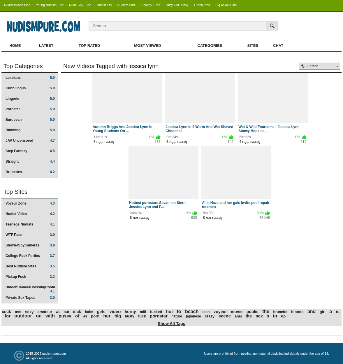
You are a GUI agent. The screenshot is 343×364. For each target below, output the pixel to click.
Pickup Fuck (30, 277)
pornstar (159, 315)
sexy (29, 312)
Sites (252, 45)
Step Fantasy (30, 151)
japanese (193, 316)
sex (259, 315)
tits (249, 316)
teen (206, 312)
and (311, 311)
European (30, 120)
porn (95, 316)
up (283, 316)
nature (176, 316)
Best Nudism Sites (30, 266)
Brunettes (30, 172)
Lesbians (30, 78)
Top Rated (89, 45)
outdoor (23, 315)
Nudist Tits (104, 5)
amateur (45, 312)
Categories (209, 45)
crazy (209, 316)
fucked (156, 312)
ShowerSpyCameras (30, 245)
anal (238, 316)
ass (18, 312)
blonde (297, 312)
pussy (65, 315)
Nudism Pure (126, 5)
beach (191, 311)
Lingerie (30, 99)
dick (77, 311)
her (107, 315)
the (265, 311)
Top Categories (23, 66)
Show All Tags (171, 323)
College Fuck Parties (30, 256)
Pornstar (30, 109)
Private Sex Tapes (30, 298)
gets (101, 311)
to (179, 311)
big (118, 315)
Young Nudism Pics (50, 5)
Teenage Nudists (30, 224)
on (39, 315)
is (338, 311)
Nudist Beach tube (17, 5)
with (50, 315)
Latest (46, 45)
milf (143, 312)
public (252, 311)
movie (236, 311)
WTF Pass (30, 235)
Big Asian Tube (226, 5)
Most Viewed (147, 45)
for (7, 315)
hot (169, 311)
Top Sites (15, 192)
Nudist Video (30, 214)
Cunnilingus (30, 88)
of (77, 315)
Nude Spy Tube (80, 5)
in (275, 315)
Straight (30, 161)
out (66, 312)
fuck (142, 316)
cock (6, 311)
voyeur (220, 311)
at (58, 311)
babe (89, 312)
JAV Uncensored (30, 141)
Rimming (30, 130)
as (85, 316)
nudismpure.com (54, 353)
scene (225, 315)
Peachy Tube (150, 5)
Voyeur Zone (30, 203)
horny (130, 311)
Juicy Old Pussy (177, 5)
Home (15, 45)
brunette (280, 312)
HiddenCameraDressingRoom (30, 289)
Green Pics (202, 5)
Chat (278, 45)
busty (129, 316)
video (115, 311)
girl (323, 312)
